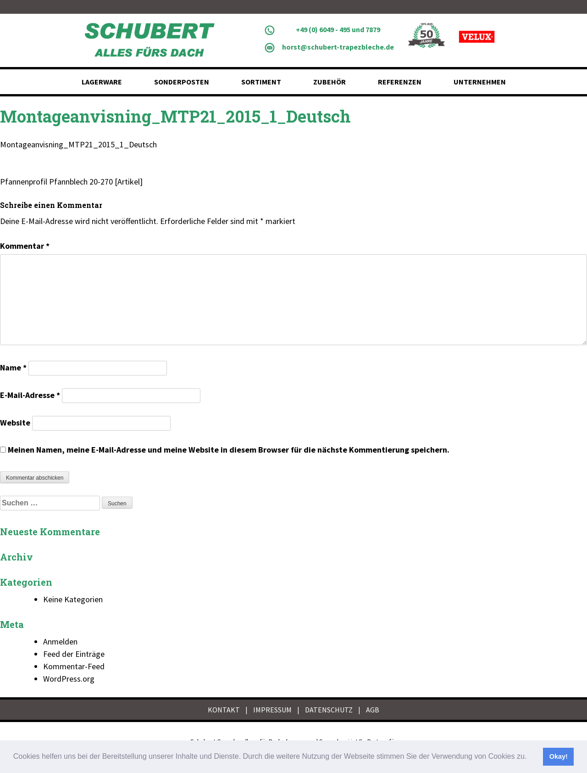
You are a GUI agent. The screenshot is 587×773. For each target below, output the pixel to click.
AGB (372, 709)
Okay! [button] (558, 756)
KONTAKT (224, 709)
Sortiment (261, 81)
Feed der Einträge (74, 654)
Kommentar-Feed (74, 666)
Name (13, 367)
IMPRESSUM (272, 709)
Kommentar (25, 246)
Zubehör (329, 81)
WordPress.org (68, 678)
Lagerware (102, 81)
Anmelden (60, 641)
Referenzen (399, 81)
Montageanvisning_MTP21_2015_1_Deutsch (78, 144)
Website (15, 422)
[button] (530, 757)
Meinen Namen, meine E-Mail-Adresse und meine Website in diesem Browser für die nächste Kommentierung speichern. (228, 449)
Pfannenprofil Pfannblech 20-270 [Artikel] (71, 181)
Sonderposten (181, 81)
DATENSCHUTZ (329, 709)
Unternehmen (480, 81)
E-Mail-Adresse (30, 395)
